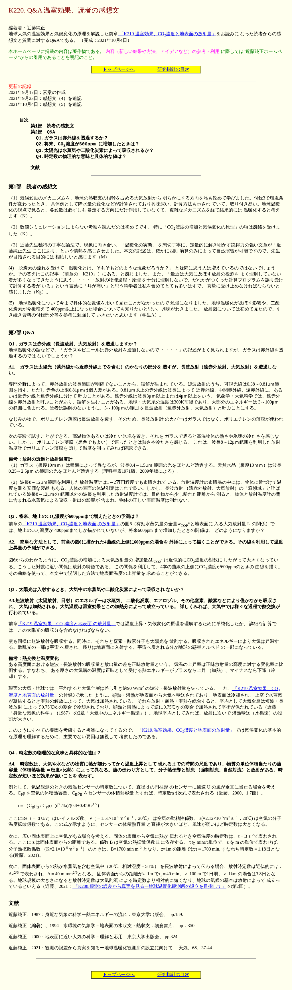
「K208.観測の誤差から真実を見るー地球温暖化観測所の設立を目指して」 (149, 892)
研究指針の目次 (173, 69)
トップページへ (119, 69)
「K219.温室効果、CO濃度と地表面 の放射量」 (71, 529)
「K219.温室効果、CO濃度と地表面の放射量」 (167, 33)
